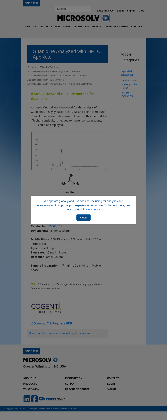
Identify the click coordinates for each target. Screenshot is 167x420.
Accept (83, 217)
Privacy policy (91, 209)
